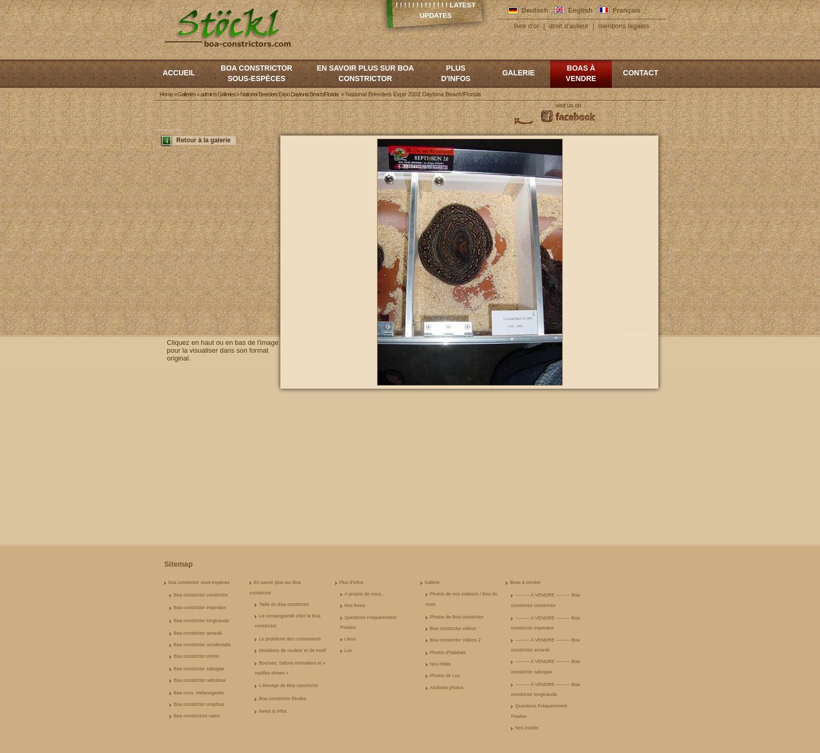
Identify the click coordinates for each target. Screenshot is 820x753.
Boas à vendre (581, 73)
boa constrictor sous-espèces (256, 73)
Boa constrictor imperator (200, 607)
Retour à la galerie (203, 140)
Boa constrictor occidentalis (202, 644)
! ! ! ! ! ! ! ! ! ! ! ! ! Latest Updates (436, 10)
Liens (350, 639)
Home (166, 94)
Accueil (179, 73)
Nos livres (355, 605)
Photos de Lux (445, 675)
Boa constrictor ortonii (196, 656)
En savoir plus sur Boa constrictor (365, 73)
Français (626, 10)
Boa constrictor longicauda (201, 620)
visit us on (569, 105)
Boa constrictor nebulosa (199, 680)
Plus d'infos (455, 73)
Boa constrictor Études (282, 698)
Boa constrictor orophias (199, 704)
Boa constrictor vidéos (453, 628)
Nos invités (526, 727)
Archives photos (446, 687)
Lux (348, 650)
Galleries (187, 94)
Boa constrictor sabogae (199, 668)
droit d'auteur (568, 26)
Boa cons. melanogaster (199, 692)
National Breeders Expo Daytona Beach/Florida (289, 94)
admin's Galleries (217, 94)
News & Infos (273, 711)
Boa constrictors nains (197, 715)
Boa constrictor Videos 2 (455, 640)
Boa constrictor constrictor (201, 595)
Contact (640, 73)
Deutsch (534, 10)
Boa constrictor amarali (198, 633)
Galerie (518, 73)
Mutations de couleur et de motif (292, 650)
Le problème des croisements (290, 639)
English (580, 10)
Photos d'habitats (448, 652)
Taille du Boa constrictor (284, 604)
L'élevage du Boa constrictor (288, 685)
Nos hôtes (440, 664)
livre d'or (527, 26)
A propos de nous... (365, 594)
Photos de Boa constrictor (457, 617)
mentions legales (624, 26)
